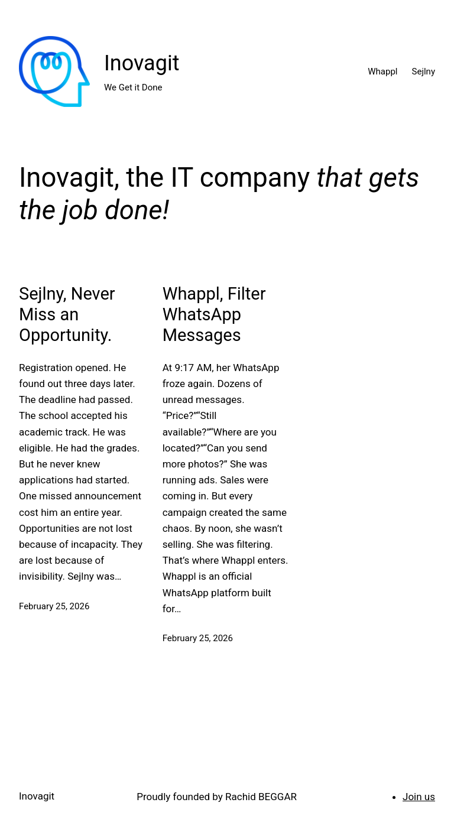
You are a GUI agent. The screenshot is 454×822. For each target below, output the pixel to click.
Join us (419, 796)
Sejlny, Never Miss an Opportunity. (67, 314)
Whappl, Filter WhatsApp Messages (214, 314)
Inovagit (141, 63)
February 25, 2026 (54, 606)
